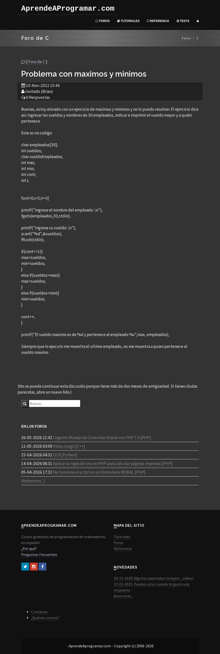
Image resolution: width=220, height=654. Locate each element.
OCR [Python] (65, 455)
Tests (183, 21)
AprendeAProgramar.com (67, 8)
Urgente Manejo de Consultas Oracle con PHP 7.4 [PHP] (102, 437)
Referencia (158, 21)
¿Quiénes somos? (45, 617)
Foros (102, 21)
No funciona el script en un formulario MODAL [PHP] (99, 472)
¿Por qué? (29, 548)
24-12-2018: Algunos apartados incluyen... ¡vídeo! (153, 578)
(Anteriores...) (33, 481)
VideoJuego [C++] (69, 446)
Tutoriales (128, 21)
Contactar (39, 612)
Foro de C (36, 61)
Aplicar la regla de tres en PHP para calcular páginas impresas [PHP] (113, 463)
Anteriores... (123, 596)
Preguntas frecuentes (39, 554)
